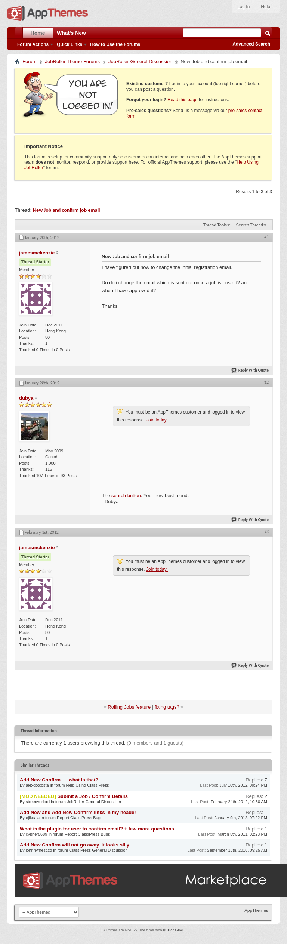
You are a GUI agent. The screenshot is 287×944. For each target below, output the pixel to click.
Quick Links (69, 44)
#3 (266, 531)
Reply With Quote (250, 370)
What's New (71, 33)
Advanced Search (251, 44)
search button (126, 495)
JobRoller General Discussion (140, 61)
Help (265, 6)
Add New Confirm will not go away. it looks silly (74, 845)
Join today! (157, 420)
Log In (243, 6)
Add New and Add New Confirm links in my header (78, 812)
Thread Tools (215, 225)
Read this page (182, 99)
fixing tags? (167, 707)
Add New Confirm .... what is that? (59, 780)
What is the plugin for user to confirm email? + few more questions (97, 829)
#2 (266, 382)
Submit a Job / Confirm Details (92, 796)
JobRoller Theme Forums (72, 61)
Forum (29, 61)
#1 (266, 236)
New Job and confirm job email (66, 210)
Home (38, 33)
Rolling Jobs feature (129, 707)
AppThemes (256, 910)
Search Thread (249, 225)
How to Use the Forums (115, 44)
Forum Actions (33, 44)
